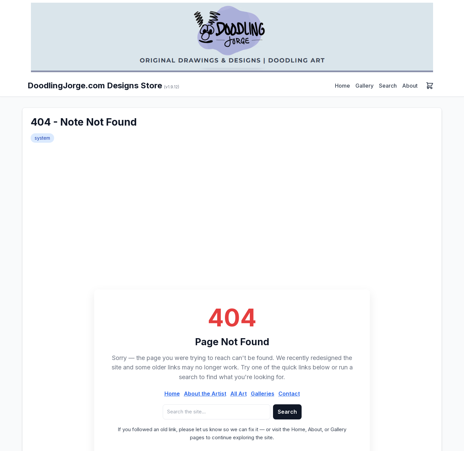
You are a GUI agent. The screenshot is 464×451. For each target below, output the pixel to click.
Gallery (364, 85)
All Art (238, 393)
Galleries (262, 393)
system (42, 138)
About (410, 85)
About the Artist (205, 393)
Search (388, 85)
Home (342, 85)
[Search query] (216, 411)
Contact (289, 393)
